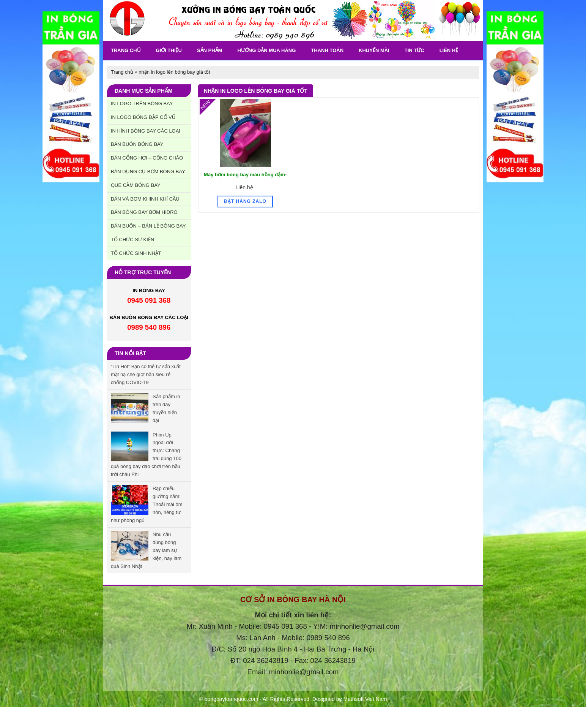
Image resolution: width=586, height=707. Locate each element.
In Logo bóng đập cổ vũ (143, 117)
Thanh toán (327, 50)
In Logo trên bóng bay (142, 103)
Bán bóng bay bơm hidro (144, 212)
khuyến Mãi (374, 50)
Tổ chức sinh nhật (136, 253)
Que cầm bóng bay (136, 185)
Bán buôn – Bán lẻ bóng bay (148, 226)
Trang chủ (126, 50)
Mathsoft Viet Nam (365, 699)
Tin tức (414, 50)
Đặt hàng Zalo (245, 201)
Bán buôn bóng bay (137, 144)
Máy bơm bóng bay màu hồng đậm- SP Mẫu (245, 178)
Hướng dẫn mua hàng (266, 50)
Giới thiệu (169, 50)
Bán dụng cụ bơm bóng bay (148, 171)
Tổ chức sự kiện (132, 239)
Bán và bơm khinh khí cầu (145, 199)
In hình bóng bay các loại (145, 131)
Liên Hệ (449, 50)
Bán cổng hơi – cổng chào (147, 158)
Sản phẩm (209, 50)
